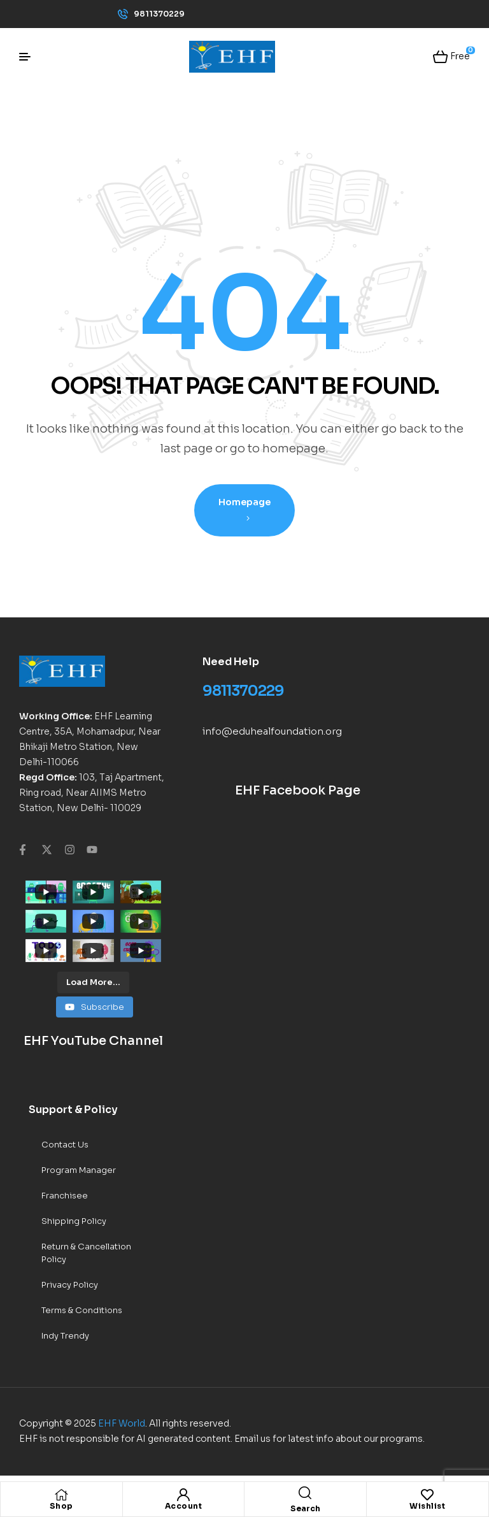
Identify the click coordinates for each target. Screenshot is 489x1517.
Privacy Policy (69, 1284)
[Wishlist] (427, 1494)
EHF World (121, 1423)
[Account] (183, 1494)
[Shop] (61, 1494)
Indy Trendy (65, 1335)
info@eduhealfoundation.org (272, 731)
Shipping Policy (73, 1221)
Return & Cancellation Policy (86, 1253)
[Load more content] (93, 982)
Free (459, 55)
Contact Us (65, 1144)
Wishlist (427, 1506)
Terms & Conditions (81, 1310)
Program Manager (78, 1170)
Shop (61, 1506)
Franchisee (64, 1195)
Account (183, 1506)
